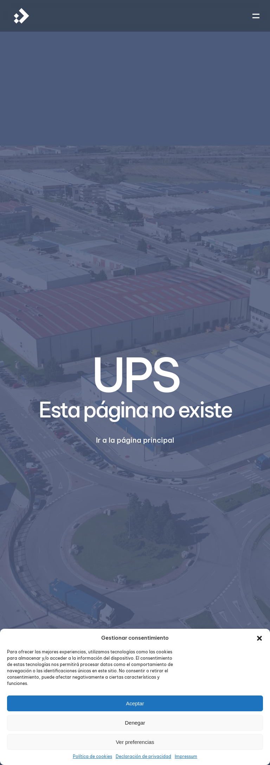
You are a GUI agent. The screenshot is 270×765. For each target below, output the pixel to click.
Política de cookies (92, 756)
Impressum (186, 756)
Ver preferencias (135, 742)
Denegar (135, 723)
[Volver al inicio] (21, 16)
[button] (259, 637)
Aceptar (135, 703)
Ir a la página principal (135, 440)
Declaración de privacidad (143, 756)
